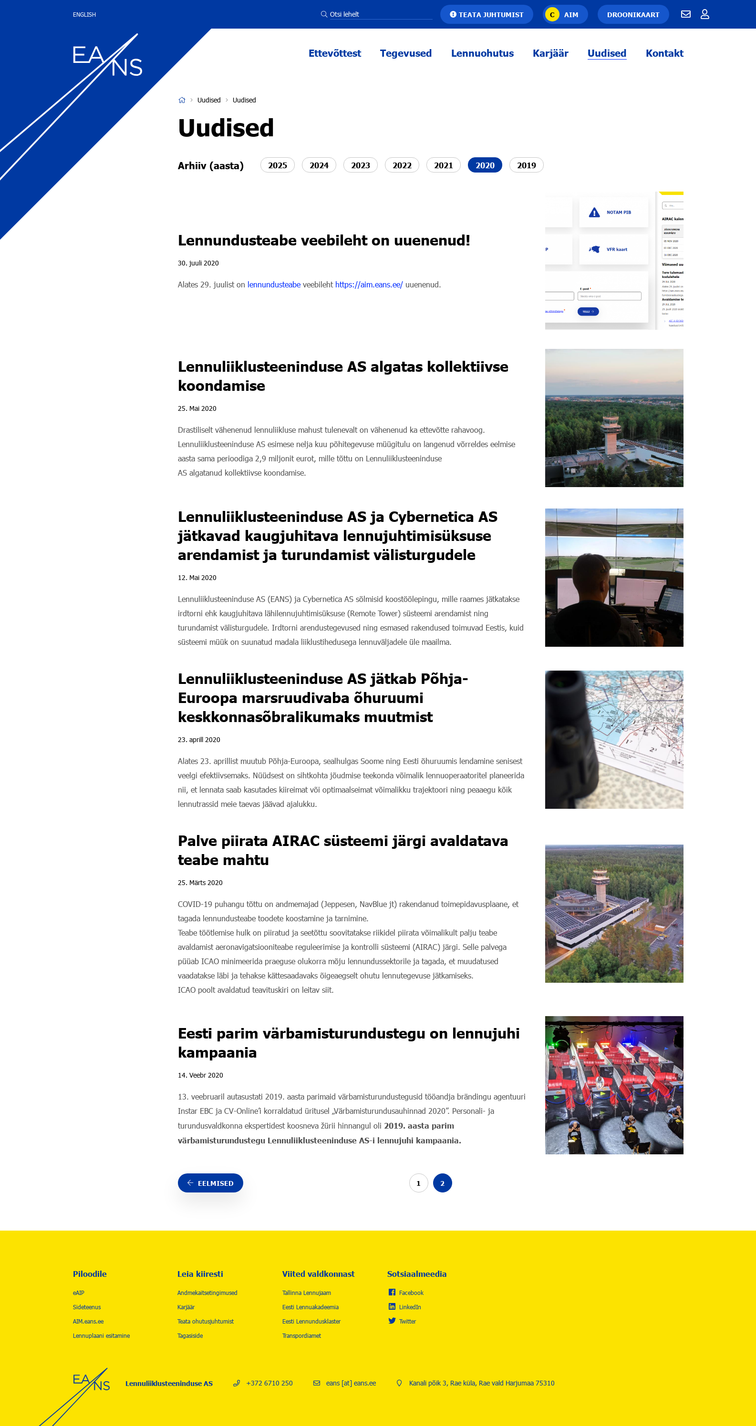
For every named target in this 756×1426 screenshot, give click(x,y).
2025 (277, 165)
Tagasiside (190, 1335)
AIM (571, 14)
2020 (485, 165)
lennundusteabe (274, 284)
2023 (360, 165)
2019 (526, 165)
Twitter (407, 1321)
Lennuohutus (482, 52)
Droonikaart (633, 14)
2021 (443, 165)
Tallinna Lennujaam (306, 1292)
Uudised (607, 52)
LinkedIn (410, 1307)
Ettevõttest (335, 52)
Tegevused (406, 52)
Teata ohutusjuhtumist (205, 1321)
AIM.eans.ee (88, 1321)
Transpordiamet (301, 1335)
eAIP (78, 1292)
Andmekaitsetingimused (207, 1292)
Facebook (411, 1292)
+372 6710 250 (269, 1382)
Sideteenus (87, 1307)
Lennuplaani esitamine (101, 1335)
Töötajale (705, 14)
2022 (402, 165)
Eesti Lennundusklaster (311, 1321)
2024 (319, 165)
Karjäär (551, 52)
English (84, 14)
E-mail (686, 14)
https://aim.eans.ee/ (369, 284)
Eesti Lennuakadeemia (310, 1307)
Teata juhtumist (491, 14)
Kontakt (665, 52)
